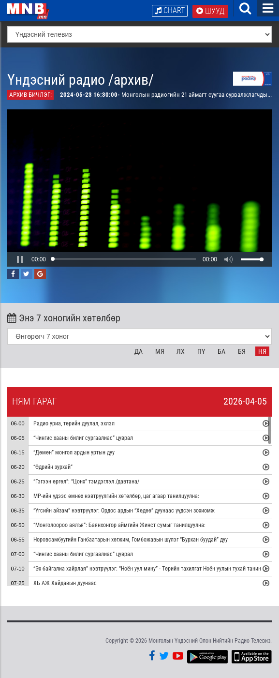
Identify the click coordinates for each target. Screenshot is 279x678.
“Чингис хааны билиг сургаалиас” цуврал (83, 438)
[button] (20, 259)
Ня (262, 351)
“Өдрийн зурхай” (53, 467)
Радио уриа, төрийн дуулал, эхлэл (74, 423)
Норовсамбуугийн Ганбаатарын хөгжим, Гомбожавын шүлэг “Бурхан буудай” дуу (130, 539)
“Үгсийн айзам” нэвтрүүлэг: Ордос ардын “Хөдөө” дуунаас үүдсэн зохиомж (124, 510)
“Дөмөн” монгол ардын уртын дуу (74, 452)
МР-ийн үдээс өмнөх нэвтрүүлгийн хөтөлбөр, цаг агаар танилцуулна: (116, 496)
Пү (201, 351)
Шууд (210, 10)
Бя (242, 351)
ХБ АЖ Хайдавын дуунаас (65, 583)
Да (138, 351)
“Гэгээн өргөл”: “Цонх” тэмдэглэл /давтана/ (86, 481)
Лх (180, 351)
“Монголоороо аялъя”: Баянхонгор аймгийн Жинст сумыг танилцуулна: (119, 525)
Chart (170, 10)
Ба (221, 351)
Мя (159, 351)
